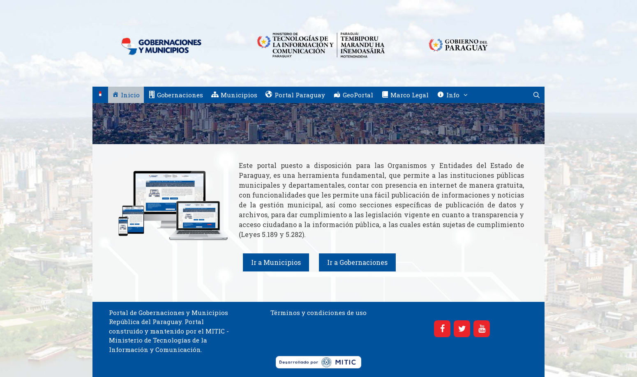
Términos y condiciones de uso (318, 312)
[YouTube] (481, 328)
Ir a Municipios (276, 262)
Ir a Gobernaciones (357, 262)
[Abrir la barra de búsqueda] (537, 95)
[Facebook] (442, 328)
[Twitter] (462, 328)
